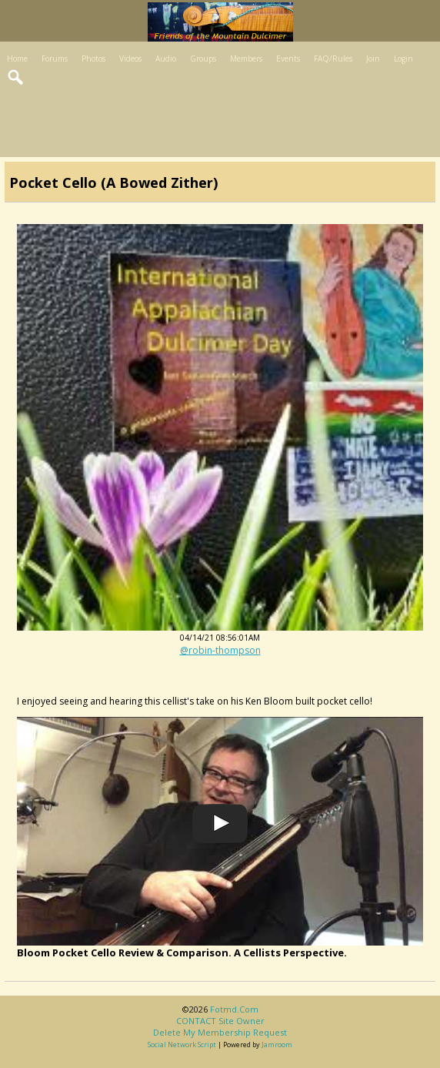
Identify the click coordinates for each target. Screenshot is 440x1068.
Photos (93, 58)
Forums (55, 58)
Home (17, 58)
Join (373, 58)
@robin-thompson (220, 650)
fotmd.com (234, 1009)
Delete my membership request (220, 1032)
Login (403, 58)
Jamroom (277, 1045)
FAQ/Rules (333, 58)
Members (246, 58)
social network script (182, 1045)
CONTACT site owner (220, 1020)
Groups (203, 58)
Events (288, 58)
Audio (165, 58)
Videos (130, 58)
